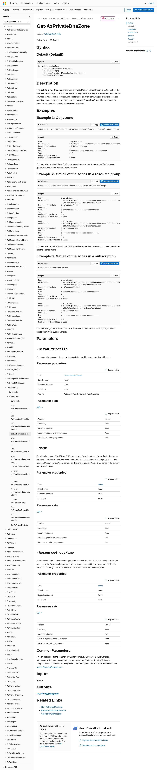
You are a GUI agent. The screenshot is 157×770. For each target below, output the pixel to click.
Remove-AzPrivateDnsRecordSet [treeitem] (20, 474)
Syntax (130, 23)
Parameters (132, 33)
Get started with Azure (143, 10)
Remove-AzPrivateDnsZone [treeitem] (18, 492)
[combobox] (17, 22)
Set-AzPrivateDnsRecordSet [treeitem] (20, 500)
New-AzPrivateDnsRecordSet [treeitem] (20, 441)
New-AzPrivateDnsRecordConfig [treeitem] (20, 433)
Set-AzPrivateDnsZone (51, 714)
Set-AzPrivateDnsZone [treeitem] (19, 517)
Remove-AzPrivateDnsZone (53, 710)
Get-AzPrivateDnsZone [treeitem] (20, 425)
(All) (40, 407)
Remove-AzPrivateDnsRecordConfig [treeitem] (20, 466)
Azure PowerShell (57, 18)
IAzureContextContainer (73, 375)
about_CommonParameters (49, 667)
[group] (78, 129)
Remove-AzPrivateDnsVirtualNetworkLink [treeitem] (20, 484)
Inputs (130, 36)
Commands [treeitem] (13, 384)
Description (131, 26)
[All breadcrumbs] (39, 18)
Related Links (132, 42)
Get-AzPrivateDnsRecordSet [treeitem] (20, 408)
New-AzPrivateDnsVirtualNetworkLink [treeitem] (20, 451)
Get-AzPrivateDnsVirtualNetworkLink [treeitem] (20, 418)
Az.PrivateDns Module (52, 34)
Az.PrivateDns (72, 18)
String (100, 484)
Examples (132, 29)
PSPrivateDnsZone (48, 693)
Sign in (151, 3)
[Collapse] (30, 16)
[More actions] (118, 18)
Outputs (131, 39)
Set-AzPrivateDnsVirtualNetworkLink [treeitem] (20, 509)
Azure (45, 18)
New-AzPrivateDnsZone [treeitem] (20, 458)
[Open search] (145, 3)
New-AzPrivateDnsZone (51, 707)
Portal (128, 10)
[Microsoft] (4, 3)
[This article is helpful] (147, 50)
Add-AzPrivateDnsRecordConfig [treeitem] (20, 400)
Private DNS (86, 18)
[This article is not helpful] (150, 50)
